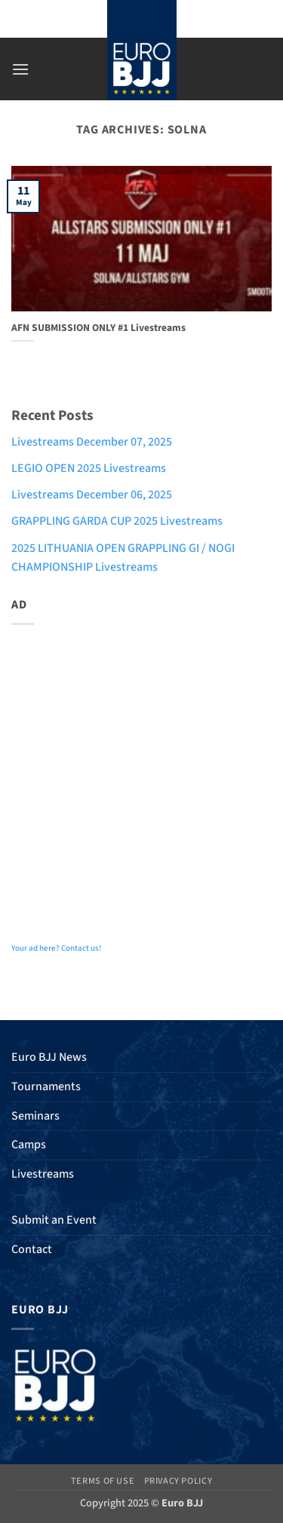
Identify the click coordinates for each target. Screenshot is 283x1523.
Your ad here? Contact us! (56, 948)
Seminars (35, 1116)
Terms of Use (102, 1481)
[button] (20, 69)
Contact (31, 1249)
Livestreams (42, 1174)
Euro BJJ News (49, 1057)
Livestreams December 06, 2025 (91, 494)
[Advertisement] (141, 778)
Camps (28, 1144)
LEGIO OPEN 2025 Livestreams (88, 468)
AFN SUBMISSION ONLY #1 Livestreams (98, 328)
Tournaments (46, 1086)
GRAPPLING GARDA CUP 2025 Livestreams (117, 521)
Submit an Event (54, 1220)
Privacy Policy (178, 1481)
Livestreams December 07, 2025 (91, 442)
